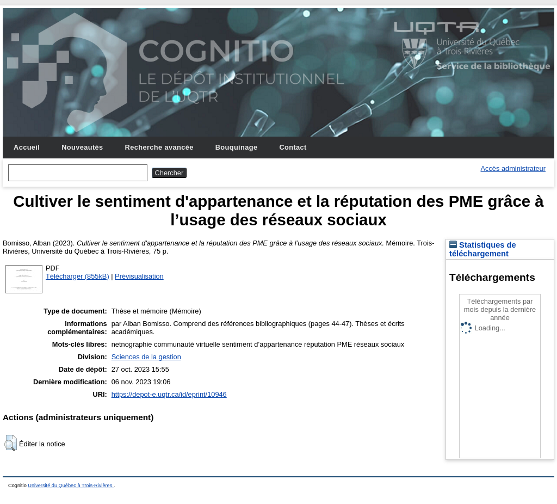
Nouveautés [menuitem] (82, 147)
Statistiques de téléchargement (482, 249)
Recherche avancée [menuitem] (159, 147)
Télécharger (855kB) (77, 276)
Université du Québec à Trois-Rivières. (71, 485)
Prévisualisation (139, 276)
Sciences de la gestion (146, 357)
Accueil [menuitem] (27, 147)
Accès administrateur (513, 168)
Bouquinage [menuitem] (236, 147)
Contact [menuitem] (292, 147)
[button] (10, 443)
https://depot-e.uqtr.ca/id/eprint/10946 (169, 394)
